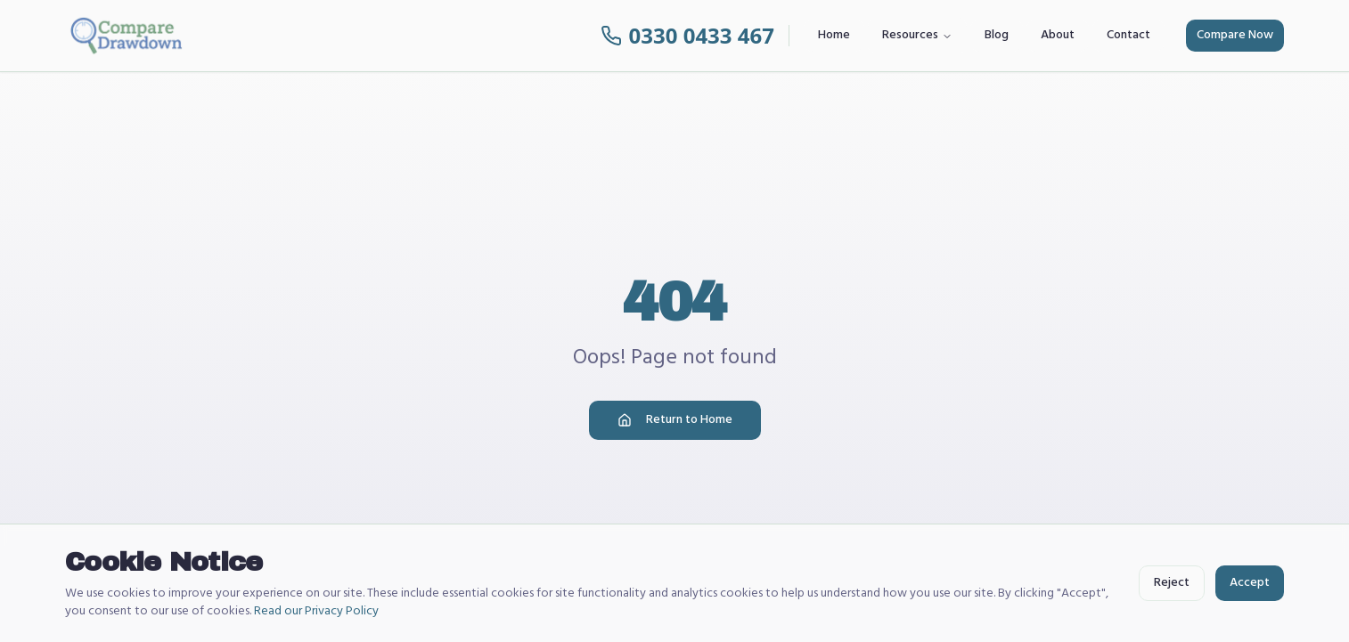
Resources (917, 35)
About (1058, 35)
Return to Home (674, 420)
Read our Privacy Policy (316, 611)
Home (834, 35)
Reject (1172, 583)
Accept (1250, 583)
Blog (997, 35)
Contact (1128, 35)
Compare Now (1235, 35)
